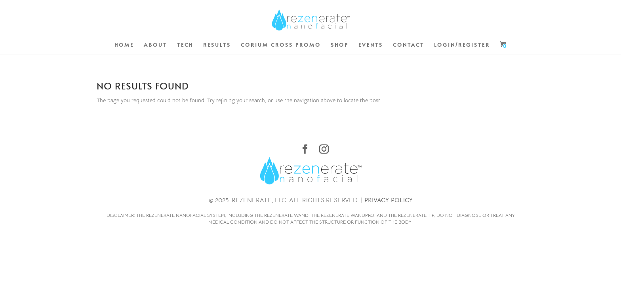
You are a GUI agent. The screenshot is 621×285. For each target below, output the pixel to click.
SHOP (340, 45)
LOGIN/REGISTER (462, 45)
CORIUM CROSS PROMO (281, 45)
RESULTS (217, 45)
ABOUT (155, 45)
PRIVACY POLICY (388, 200)
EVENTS (370, 45)
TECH (185, 45)
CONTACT (408, 45)
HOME (124, 45)
